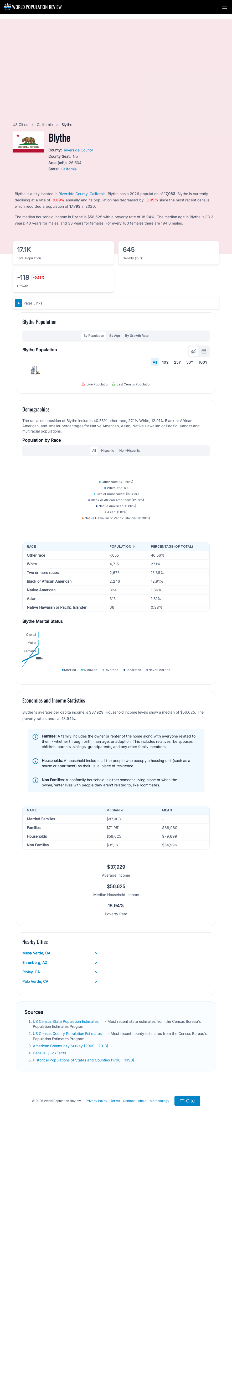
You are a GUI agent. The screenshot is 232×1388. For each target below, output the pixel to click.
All (155, 362)
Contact (129, 1349)
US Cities (21, 124)
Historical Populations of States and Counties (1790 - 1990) (84, 1308)
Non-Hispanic (129, 566)
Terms (115, 1349)
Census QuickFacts (50, 1301)
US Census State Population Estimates (66, 1269)
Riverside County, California (82, 193)
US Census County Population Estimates (68, 1281)
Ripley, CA (59, 1220)
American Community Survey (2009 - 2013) (71, 1294)
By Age (114, 336)
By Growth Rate (136, 336)
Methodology (159, 1349)
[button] (224, 7)
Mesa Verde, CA (59, 1201)
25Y (177, 362)
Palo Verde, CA (59, 1229)
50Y (189, 362)
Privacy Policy (96, 1349)
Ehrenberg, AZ (59, 1210)
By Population (94, 336)
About (142, 1349)
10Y (165, 362)
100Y (203, 362)
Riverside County (78, 150)
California (45, 124)
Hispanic (107, 566)
